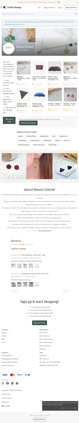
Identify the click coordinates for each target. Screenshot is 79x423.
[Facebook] (7, 383)
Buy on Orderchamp (46, 339)
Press (3, 342)
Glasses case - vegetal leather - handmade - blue (38, 105)
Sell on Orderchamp (46, 342)
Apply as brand (49, 7)
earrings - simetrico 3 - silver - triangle (54, 104)
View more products (28, 123)
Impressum (5, 402)
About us (4, 333)
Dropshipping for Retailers (10, 359)
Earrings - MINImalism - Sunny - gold (70, 78)
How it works (44, 333)
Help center (43, 355)
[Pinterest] (17, 383)
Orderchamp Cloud (8, 365)
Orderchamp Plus (7, 355)
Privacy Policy (6, 394)
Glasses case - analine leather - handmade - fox (53, 78)
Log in (60, 7)
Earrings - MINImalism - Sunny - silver (23, 78)
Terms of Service (7, 398)
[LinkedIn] (12, 383)
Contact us (45, 359)
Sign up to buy (71, 7)
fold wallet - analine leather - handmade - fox (39, 78)
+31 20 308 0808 (54, 362)
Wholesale (43, 349)
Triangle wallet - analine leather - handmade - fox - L (23, 105)
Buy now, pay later (45, 346)
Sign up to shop (9, 120)
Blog (3, 339)
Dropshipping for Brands (9, 362)
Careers (4, 336)
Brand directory (44, 336)
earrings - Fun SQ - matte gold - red (69, 104)
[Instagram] (3, 383)
